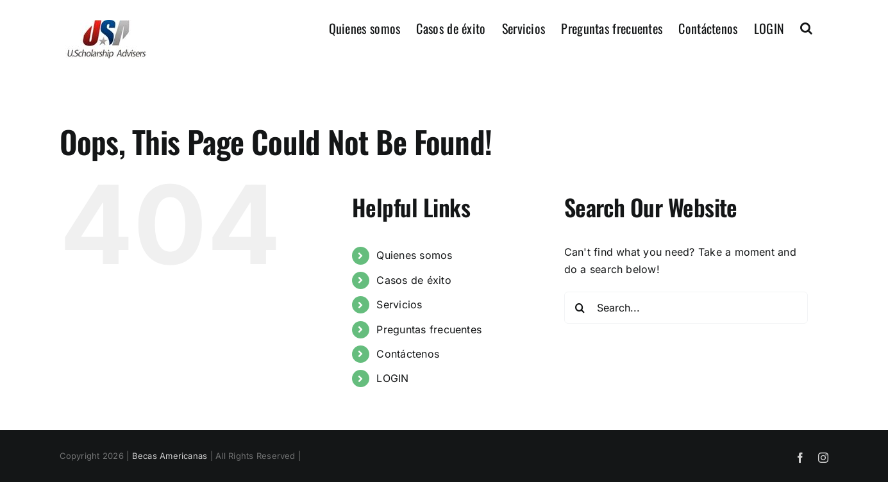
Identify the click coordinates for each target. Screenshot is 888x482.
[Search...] (686, 308)
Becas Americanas (170, 456)
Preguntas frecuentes (429, 329)
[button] (806, 27)
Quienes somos (414, 255)
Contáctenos (407, 353)
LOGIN (392, 378)
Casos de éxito (413, 280)
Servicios (399, 304)
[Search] (580, 308)
